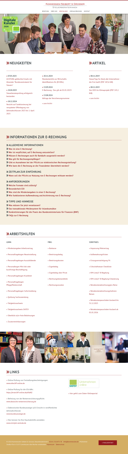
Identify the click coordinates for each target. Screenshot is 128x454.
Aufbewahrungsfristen (99, 254)
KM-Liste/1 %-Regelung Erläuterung (105, 279)
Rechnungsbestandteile (58, 279)
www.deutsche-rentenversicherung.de (21, 401)
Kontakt (87, 11)
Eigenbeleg (53, 266)
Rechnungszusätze (56, 285)
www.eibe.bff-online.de (15, 383)
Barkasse (52, 248)
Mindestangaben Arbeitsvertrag (20, 248)
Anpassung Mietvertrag (99, 248)
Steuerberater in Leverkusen (39, 11)
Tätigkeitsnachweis (15, 303)
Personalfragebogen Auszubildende (22, 260)
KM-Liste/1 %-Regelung (100, 273)
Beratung (45, 11)
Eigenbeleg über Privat (58, 273)
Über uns (54, 11)
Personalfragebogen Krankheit (20, 276)
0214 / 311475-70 (55, 442)
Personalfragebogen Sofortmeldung (22, 291)
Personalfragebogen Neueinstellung (22, 254)
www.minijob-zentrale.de (16, 423)
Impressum (50, 444)
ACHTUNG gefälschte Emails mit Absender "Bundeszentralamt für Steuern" (19, 82)
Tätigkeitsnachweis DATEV (18, 309)
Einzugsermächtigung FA (100, 260)
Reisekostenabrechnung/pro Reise (104, 285)
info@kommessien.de (71, 442)
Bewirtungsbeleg (56, 254)
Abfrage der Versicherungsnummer (55, 98)
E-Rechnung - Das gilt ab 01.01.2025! (57, 90)
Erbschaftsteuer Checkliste (101, 266)
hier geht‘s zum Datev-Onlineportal (83, 393)
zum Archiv (47, 103)
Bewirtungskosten (56, 260)
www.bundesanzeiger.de (15, 414)
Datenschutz (60, 444)
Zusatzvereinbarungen (16, 321)
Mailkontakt (108, 443)
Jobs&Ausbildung (76, 11)
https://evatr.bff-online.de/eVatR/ (19, 392)
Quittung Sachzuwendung (18, 297)
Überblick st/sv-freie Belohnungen (21, 315)
